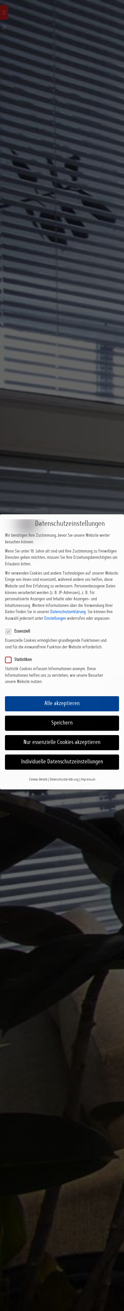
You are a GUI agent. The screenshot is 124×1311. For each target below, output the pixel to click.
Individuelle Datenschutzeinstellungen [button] (62, 751)
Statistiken (22, 649)
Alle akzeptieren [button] (62, 693)
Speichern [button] (62, 712)
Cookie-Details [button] (38, 769)
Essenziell (21, 621)
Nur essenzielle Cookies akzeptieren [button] (62, 732)
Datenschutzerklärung (68, 601)
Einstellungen (55, 607)
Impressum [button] (88, 769)
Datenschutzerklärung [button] (64, 769)
